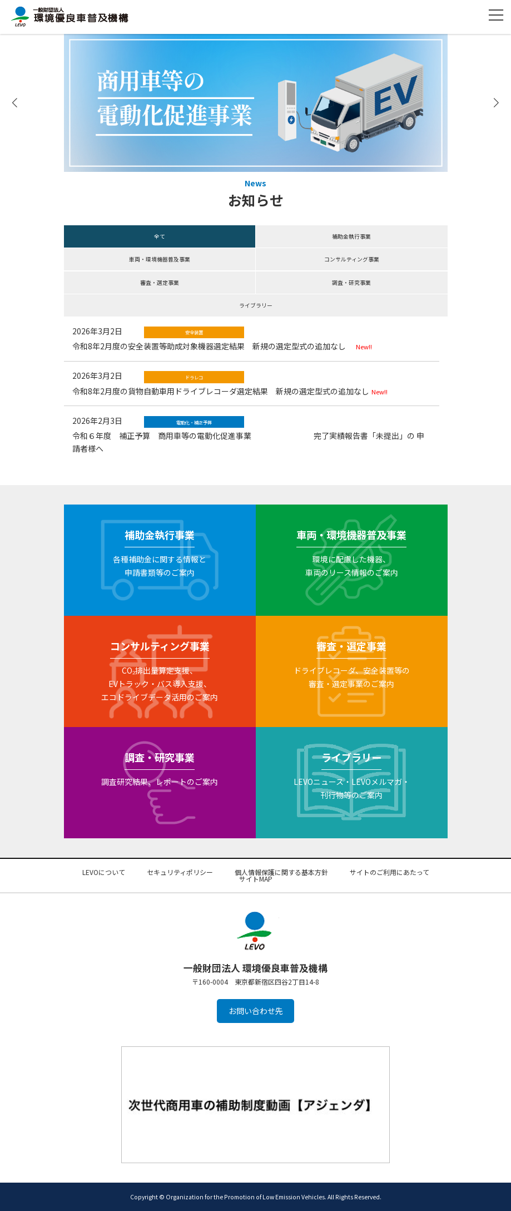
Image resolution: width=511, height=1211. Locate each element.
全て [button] (159, 236)
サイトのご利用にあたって (389, 872)
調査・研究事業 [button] (351, 282)
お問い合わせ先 (256, 1011)
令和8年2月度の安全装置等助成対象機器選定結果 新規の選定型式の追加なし (213, 346)
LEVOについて (103, 872)
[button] (496, 103)
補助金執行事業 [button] (351, 236)
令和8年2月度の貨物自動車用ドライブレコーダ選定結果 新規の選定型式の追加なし (220, 391)
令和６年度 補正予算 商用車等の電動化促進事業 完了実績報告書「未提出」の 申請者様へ (248, 441)
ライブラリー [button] (255, 305)
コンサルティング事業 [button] (351, 259)
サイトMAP (255, 878)
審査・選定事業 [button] (159, 282)
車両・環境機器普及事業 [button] (159, 259)
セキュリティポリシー (180, 872)
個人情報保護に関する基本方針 (281, 872)
